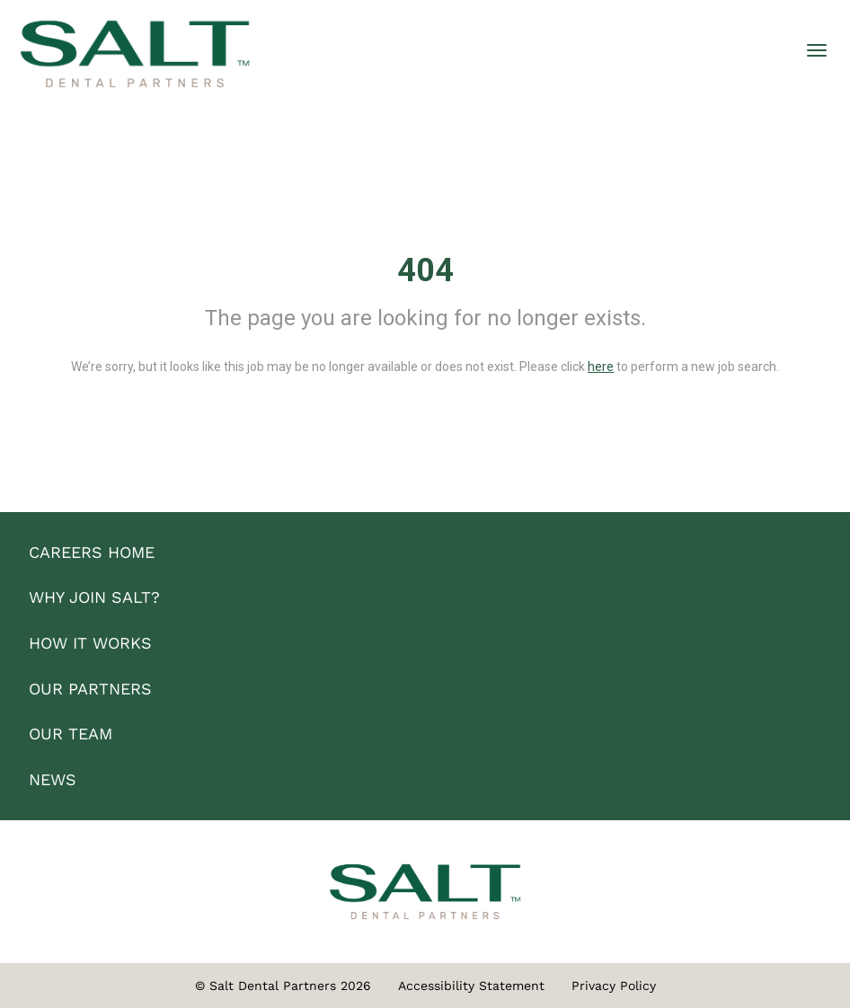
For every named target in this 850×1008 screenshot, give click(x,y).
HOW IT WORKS (90, 642)
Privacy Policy (613, 985)
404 (425, 270)
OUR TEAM (70, 733)
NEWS (52, 779)
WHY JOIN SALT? (94, 597)
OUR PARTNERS (90, 688)
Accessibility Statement (471, 985)
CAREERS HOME (92, 552)
